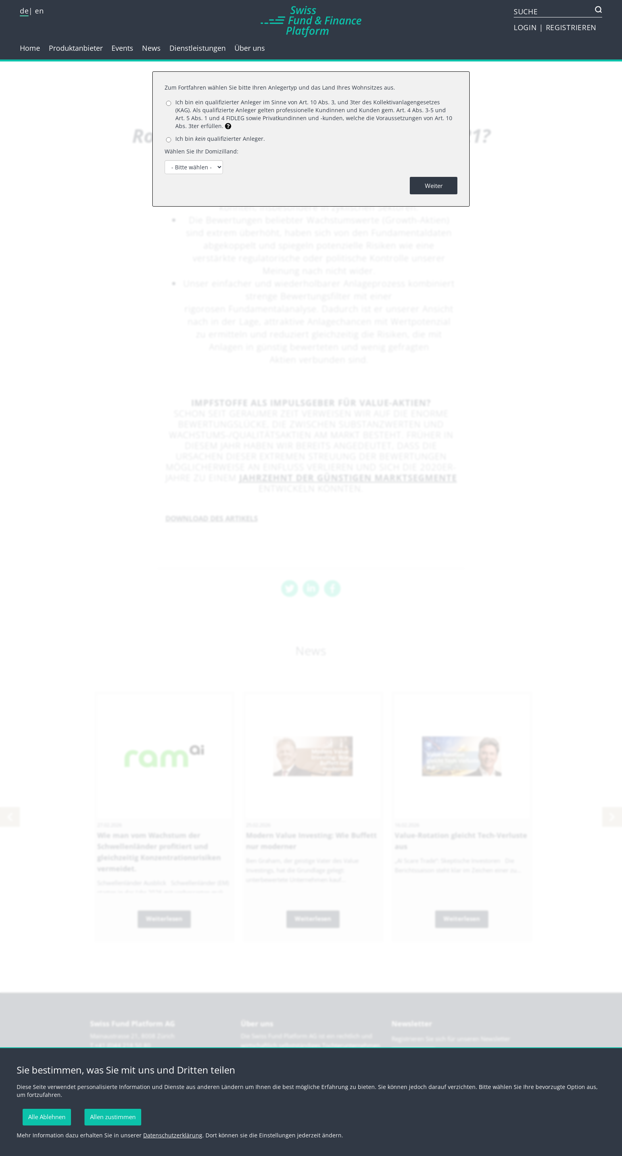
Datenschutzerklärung (172, 1135)
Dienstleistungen (197, 48)
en (39, 10)
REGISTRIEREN (571, 27)
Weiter (434, 186)
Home (30, 48)
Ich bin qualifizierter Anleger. (220, 138)
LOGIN (526, 27)
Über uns (249, 48)
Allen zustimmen (113, 1117)
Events (122, 48)
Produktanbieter (76, 48)
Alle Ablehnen (46, 1117)
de (24, 10)
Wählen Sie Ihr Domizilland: (201, 151)
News (151, 48)
